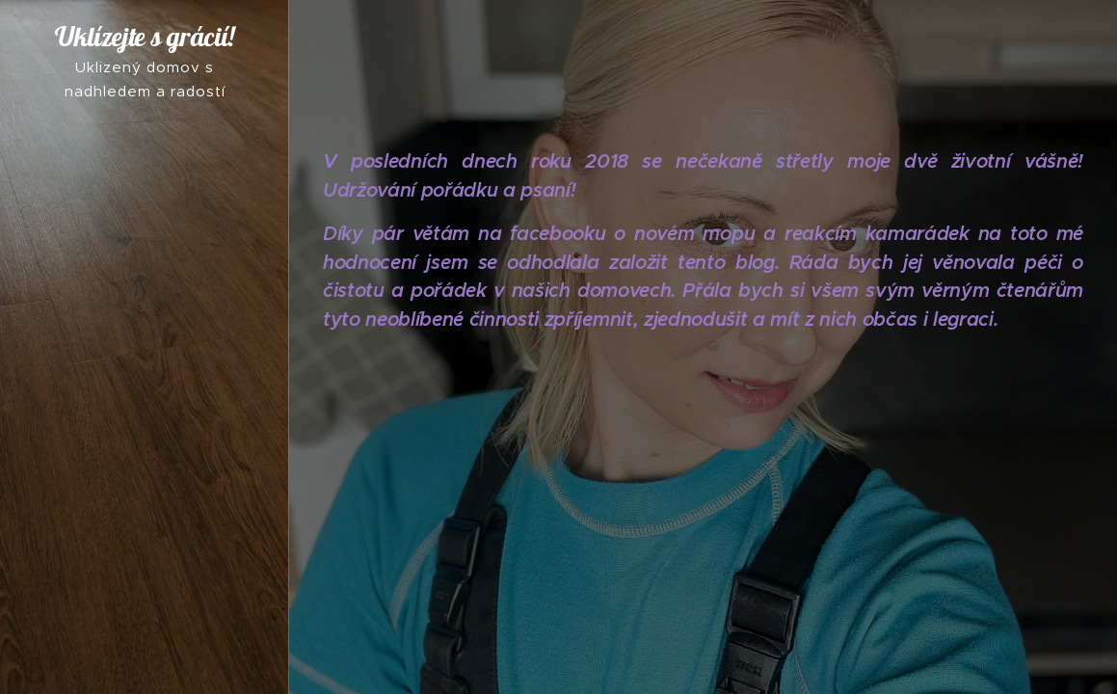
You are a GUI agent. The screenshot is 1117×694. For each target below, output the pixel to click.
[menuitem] (144, 301)
